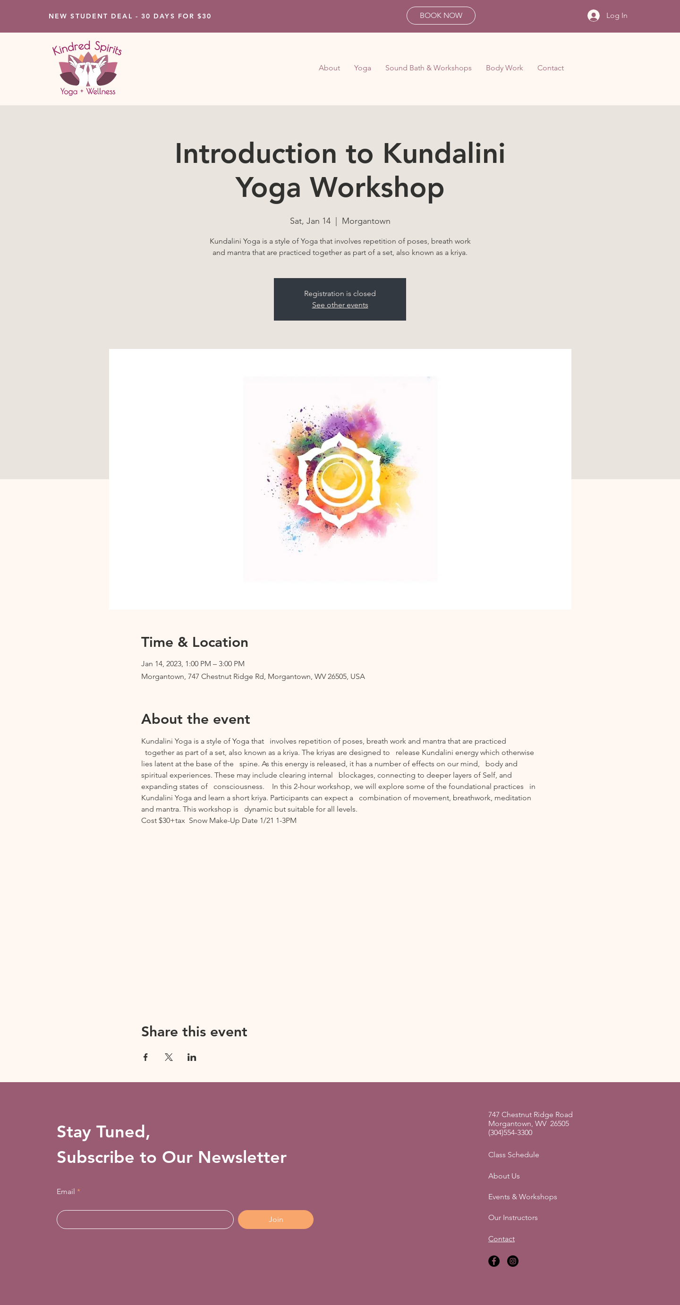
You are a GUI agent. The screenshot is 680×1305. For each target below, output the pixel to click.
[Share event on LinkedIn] (191, 1057)
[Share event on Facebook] (145, 1057)
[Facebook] (494, 1261)
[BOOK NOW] (441, 16)
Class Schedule (513, 1154)
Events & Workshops (522, 1196)
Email (66, 1191)
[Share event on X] (168, 1057)
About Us (504, 1175)
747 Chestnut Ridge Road (530, 1114)
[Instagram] (512, 1261)
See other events (340, 304)
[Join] (276, 1219)
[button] (362, 68)
